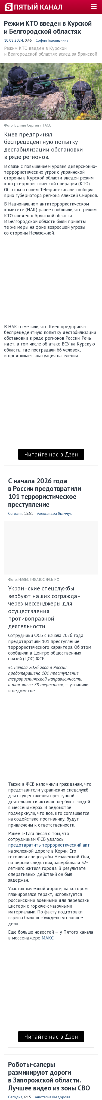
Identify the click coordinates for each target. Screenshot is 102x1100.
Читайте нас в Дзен (51, 454)
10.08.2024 (13, 40)
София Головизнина (52, 40)
